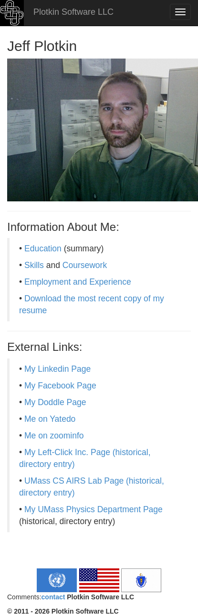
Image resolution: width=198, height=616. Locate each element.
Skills (34, 265)
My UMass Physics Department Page (93, 509)
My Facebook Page (60, 385)
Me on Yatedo (49, 419)
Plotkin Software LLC (72, 12)
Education (43, 248)
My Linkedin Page (57, 369)
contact (53, 597)
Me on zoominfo (54, 435)
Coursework (85, 265)
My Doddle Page (55, 402)
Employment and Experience (77, 282)
